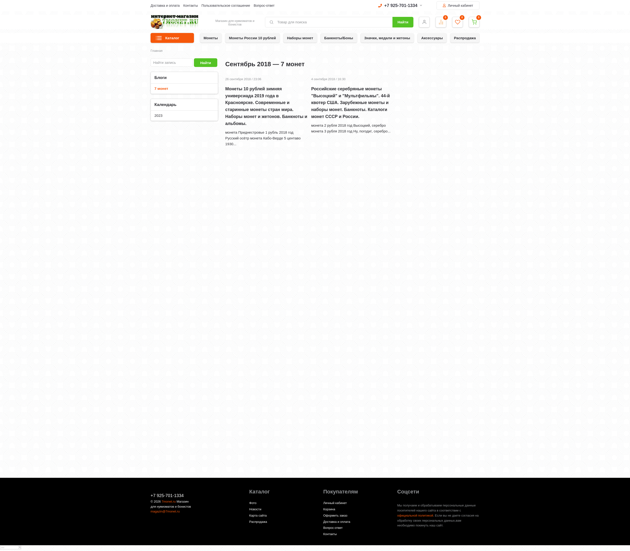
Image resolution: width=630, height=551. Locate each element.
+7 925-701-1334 (400, 5)
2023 (158, 115)
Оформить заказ (335, 515)
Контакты (190, 5)
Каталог (167, 39)
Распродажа (465, 38)
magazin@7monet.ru (165, 511)
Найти (403, 22)
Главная (156, 50)
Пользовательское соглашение (225, 5)
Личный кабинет (458, 5)
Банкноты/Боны (338, 38)
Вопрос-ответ (264, 5)
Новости (255, 509)
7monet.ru (169, 501)
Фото (253, 503)
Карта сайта (258, 515)
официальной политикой (415, 515)
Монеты (211, 38)
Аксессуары (432, 38)
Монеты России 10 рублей (252, 38)
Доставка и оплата (165, 5)
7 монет (161, 88)
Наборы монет (300, 38)
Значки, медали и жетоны (387, 38)
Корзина (329, 509)
